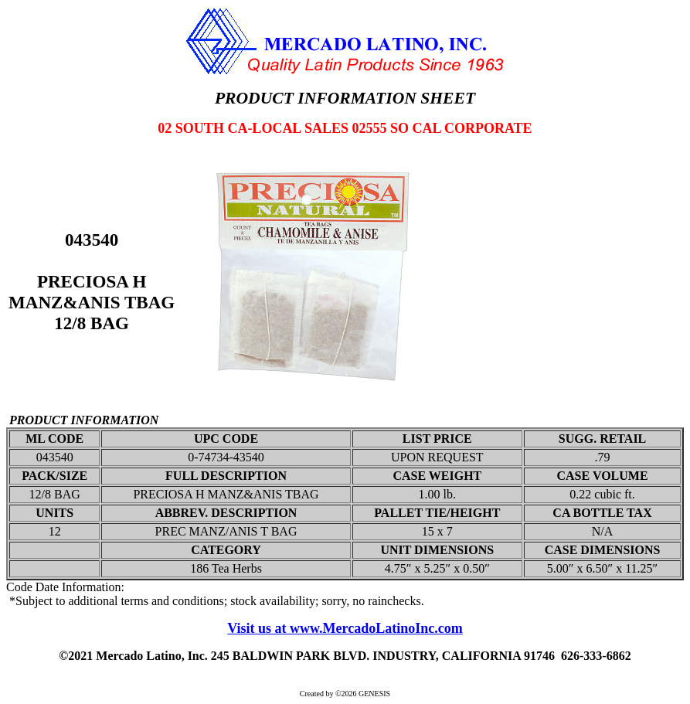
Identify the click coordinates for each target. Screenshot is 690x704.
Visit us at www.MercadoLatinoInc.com (345, 628)
